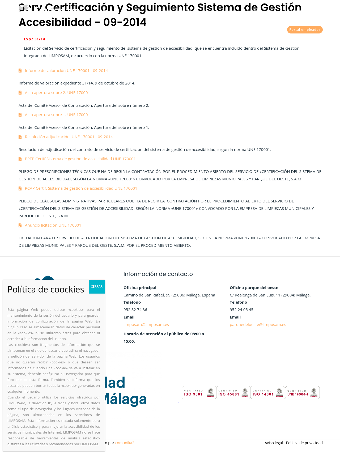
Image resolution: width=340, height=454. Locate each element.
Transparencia (302, 10)
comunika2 (124, 442)
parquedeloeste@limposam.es (258, 324)
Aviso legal (274, 442)
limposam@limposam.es (146, 324)
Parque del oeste (265, 10)
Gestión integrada (185, 10)
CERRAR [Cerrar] (97, 286)
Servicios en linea (226, 10)
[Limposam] (48, 10)
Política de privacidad (304, 442)
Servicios (151, 10)
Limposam (125, 10)
